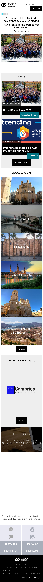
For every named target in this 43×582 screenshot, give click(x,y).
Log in (39, 4)
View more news (21, 163)
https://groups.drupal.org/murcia (21, 331)
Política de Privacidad (31, 573)
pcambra (34, 156)
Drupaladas (32, 551)
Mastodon (10, 537)
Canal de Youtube (32, 529)
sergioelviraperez (30, 115)
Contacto (6, 573)
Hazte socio (30, 4)
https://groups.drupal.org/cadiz (21, 303)
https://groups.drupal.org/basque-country (21, 219)
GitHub (32, 537)
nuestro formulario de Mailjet (28, 519)
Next (41, 390)
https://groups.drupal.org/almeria (21, 247)
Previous (2, 390)
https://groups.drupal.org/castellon (21, 191)
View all (21, 349)
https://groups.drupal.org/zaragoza (21, 275)
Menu (37, 8)
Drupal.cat (32, 544)
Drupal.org (11, 544)
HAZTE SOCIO (21, 434)
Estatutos (16, 573)
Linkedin (10, 529)
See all (21, 420)
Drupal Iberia (10, 551)
